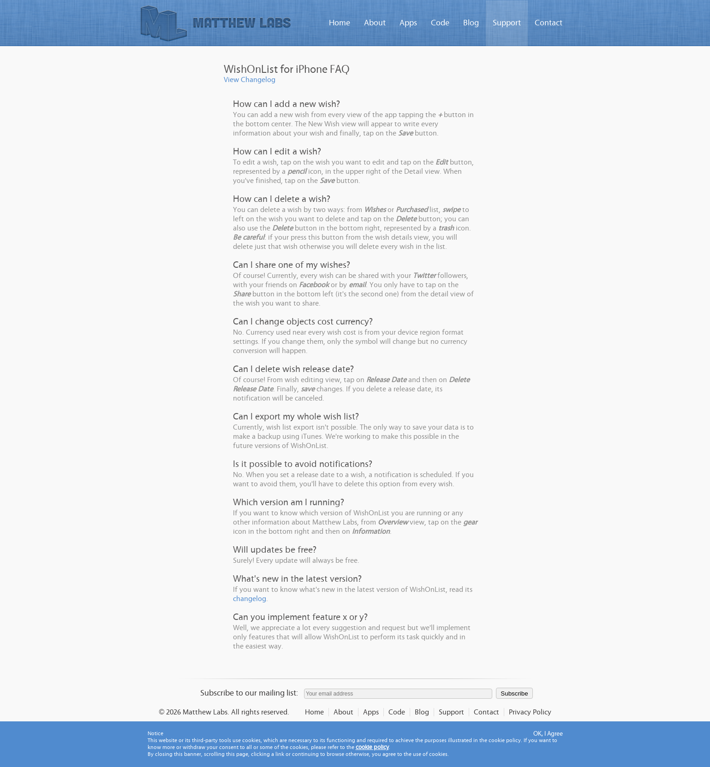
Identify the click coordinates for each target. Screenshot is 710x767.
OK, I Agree (548, 734)
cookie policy (372, 747)
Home (339, 23)
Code (440, 23)
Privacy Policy (530, 712)
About (375, 23)
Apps (408, 23)
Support (507, 23)
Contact (548, 23)
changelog (249, 599)
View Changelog (249, 80)
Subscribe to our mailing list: (249, 693)
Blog (471, 23)
